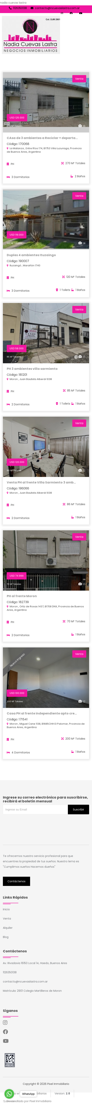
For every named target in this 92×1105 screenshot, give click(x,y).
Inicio (6, 909)
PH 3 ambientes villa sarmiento (32, 370)
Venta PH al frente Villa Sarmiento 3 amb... (41, 484)
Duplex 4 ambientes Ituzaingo (31, 256)
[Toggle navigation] (85, 35)
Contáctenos (16, 881)
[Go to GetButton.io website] (9, 1101)
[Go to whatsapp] (9, 1094)
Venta (7, 918)
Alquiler (8, 928)
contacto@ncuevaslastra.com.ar (55, 8)
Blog (5, 937)
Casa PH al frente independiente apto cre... (42, 715)
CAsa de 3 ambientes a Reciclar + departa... (42, 138)
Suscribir (78, 809)
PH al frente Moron (22, 597)
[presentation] (32, 821)
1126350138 (18, 8)
